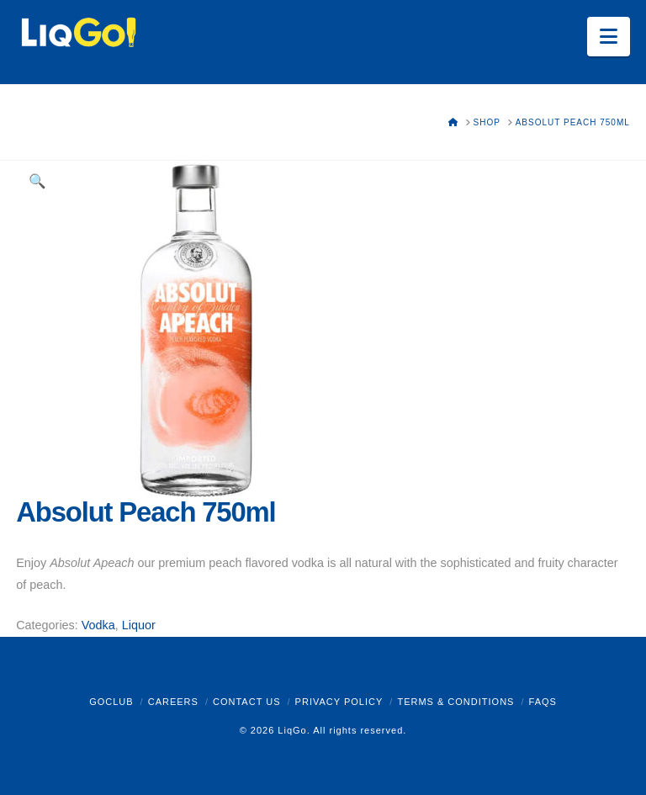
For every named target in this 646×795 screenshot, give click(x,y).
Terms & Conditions (455, 702)
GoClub (111, 702)
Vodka (98, 625)
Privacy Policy (339, 702)
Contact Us (247, 702)
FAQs (543, 702)
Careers (173, 702)
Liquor (139, 625)
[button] (608, 36)
